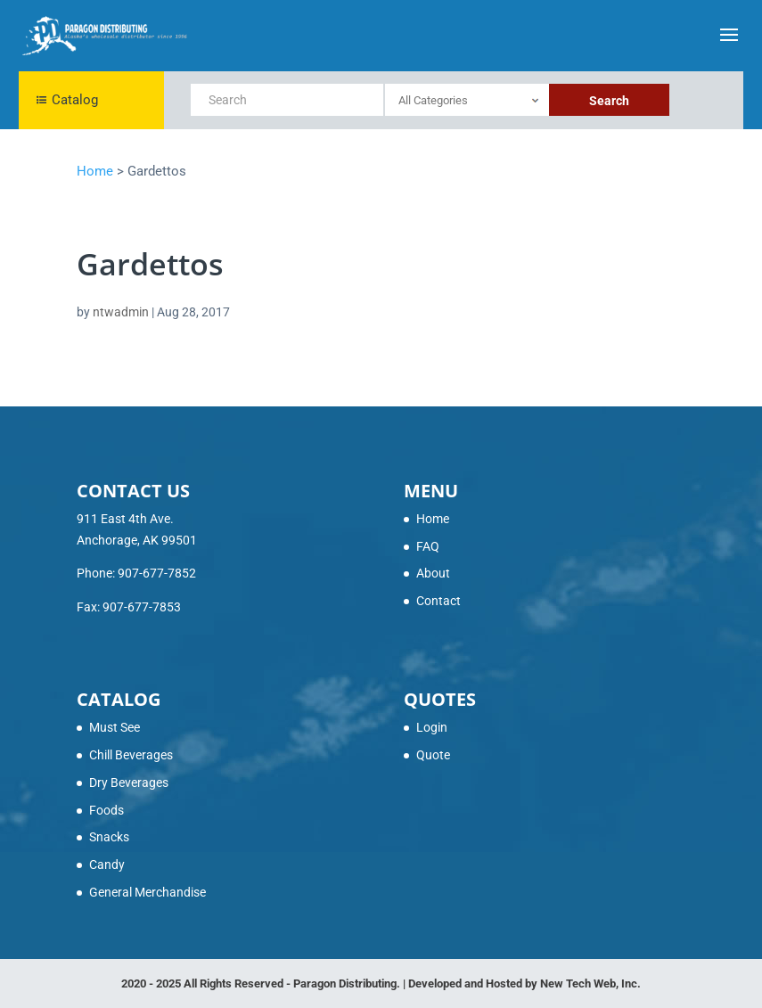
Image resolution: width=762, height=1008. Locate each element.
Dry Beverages (128, 782)
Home (432, 519)
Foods (106, 810)
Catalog (67, 100)
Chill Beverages (131, 755)
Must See (114, 727)
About (433, 573)
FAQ (427, 546)
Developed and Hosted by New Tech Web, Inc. (524, 983)
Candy (107, 864)
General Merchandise (147, 892)
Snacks (109, 837)
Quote (433, 755)
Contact (438, 601)
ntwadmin (121, 312)
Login (431, 727)
